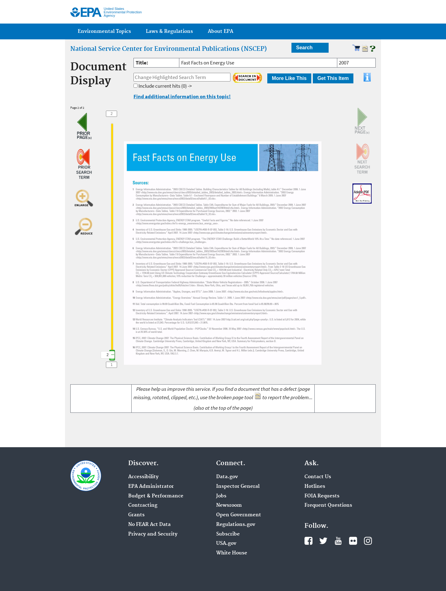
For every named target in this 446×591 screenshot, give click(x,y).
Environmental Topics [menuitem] (104, 31)
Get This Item (333, 78)
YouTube (338, 541)
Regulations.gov (235, 524)
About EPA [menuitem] (220, 31)
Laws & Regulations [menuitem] (169, 31)
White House (231, 553)
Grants (136, 515)
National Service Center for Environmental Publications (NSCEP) (168, 49)
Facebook (308, 541)
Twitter (323, 541)
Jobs (221, 496)
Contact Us (317, 477)
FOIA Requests (321, 496)
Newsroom (229, 505)
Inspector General (238, 486)
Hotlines (314, 486)
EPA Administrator (151, 486)
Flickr (353, 541)
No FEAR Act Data (149, 524)
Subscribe (228, 534)
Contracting (142, 505)
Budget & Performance (155, 496)
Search (304, 47)
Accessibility (143, 477)
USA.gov (226, 543)
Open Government (238, 515)
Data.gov (227, 477)
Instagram (368, 541)
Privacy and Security (152, 534)
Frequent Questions (328, 505)
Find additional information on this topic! (182, 96)
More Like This (289, 78)
